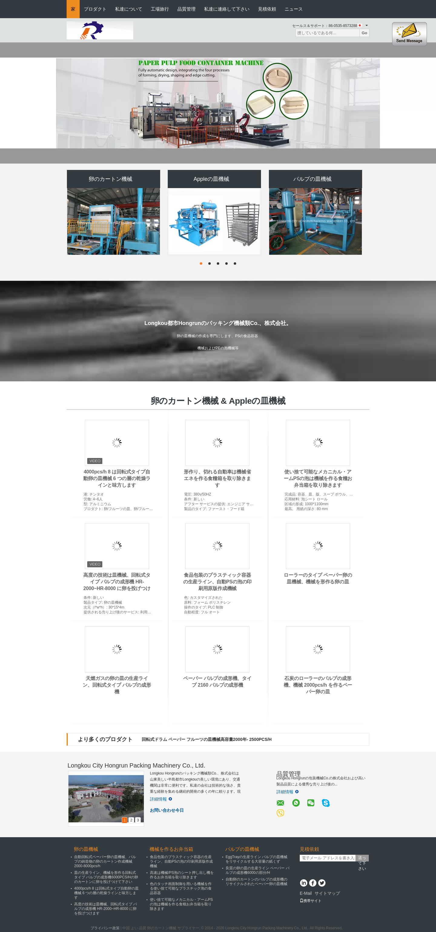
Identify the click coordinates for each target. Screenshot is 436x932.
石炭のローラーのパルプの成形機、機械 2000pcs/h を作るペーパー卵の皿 (318, 685)
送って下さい (362, 858)
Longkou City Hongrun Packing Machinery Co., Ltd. (136, 765)
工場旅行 (160, 9)
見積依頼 (267, 9)
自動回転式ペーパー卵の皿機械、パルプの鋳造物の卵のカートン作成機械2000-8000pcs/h (105, 861)
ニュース (294, 9)
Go (364, 33)
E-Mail (306, 893)
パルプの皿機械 (312, 179)
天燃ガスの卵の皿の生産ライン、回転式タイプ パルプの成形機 (117, 685)
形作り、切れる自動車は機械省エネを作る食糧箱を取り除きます (217, 478)
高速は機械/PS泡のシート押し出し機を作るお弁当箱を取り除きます (182, 875)
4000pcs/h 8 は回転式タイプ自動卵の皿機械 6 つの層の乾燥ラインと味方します (117, 478)
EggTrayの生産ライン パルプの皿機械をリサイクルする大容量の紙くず (256, 859)
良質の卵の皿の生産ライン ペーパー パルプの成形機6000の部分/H (257, 870)
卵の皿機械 (86, 849)
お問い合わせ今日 (167, 810)
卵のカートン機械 (110, 179)
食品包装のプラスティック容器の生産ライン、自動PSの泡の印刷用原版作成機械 (217, 581)
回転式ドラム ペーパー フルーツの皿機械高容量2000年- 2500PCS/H (207, 739)
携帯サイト (311, 901)
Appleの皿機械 (211, 179)
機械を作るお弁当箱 (171, 849)
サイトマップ (327, 893)
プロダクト (95, 9)
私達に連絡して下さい (226, 9)
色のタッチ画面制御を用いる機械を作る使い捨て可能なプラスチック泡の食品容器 (181, 888)
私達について (128, 9)
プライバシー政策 (105, 928)
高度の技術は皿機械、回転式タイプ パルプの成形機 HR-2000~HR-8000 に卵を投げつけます (105, 908)
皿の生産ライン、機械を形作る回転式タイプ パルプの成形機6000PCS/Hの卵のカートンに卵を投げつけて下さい (106, 877)
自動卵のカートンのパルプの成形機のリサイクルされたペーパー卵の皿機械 (256, 881)
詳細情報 (161, 799)
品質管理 (186, 9)
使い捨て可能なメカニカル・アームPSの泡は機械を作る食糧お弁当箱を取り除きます (318, 478)
